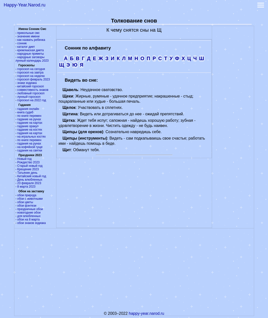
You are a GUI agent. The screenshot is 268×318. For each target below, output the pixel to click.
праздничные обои (30, 209)
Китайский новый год (31, 176)
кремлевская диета (30, 50)
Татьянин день (27, 172)
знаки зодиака (27, 83)
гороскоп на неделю (31, 76)
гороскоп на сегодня (31, 69)
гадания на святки (29, 150)
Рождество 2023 (28, 162)
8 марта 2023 (26, 186)
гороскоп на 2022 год (31, 100)
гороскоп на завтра (30, 72)
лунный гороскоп (29, 96)
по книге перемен (29, 116)
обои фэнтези (26, 205)
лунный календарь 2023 (32, 60)
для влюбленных (29, 216)
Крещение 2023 (28, 169)
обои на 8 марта (28, 219)
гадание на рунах (29, 119)
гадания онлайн (28, 109)
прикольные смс (28, 33)
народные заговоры (31, 57)
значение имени (28, 36)
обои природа (26, 195)
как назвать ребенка (31, 40)
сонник (22, 43)
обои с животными (30, 198)
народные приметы (30, 53)
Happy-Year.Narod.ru (24, 4)
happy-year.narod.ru (146, 313)
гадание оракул (28, 126)
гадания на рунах (29, 143)
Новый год (24, 159)
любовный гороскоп (31, 93)
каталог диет (26, 47)
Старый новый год (30, 166)
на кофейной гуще (30, 147)
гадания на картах (29, 133)
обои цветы (25, 202)
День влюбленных (29, 179)
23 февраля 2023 (29, 183)
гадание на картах (29, 122)
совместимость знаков (32, 90)
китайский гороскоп (30, 86)
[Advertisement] (233, 100)
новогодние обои (29, 212)
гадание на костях (29, 129)
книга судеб (25, 112)
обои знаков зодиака (31, 223)
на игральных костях (31, 136)
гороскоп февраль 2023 (33, 79)
